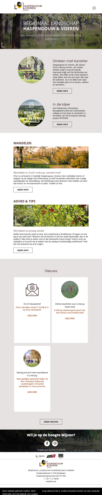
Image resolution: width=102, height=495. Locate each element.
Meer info (62, 91)
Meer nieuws (51, 421)
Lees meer (32, 315)
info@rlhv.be (51, 482)
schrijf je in (43, 450)
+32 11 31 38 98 (51, 479)
